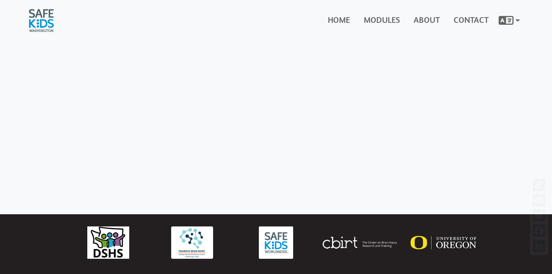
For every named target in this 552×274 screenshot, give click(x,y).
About (427, 20)
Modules (382, 20)
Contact (471, 20)
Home (339, 20)
